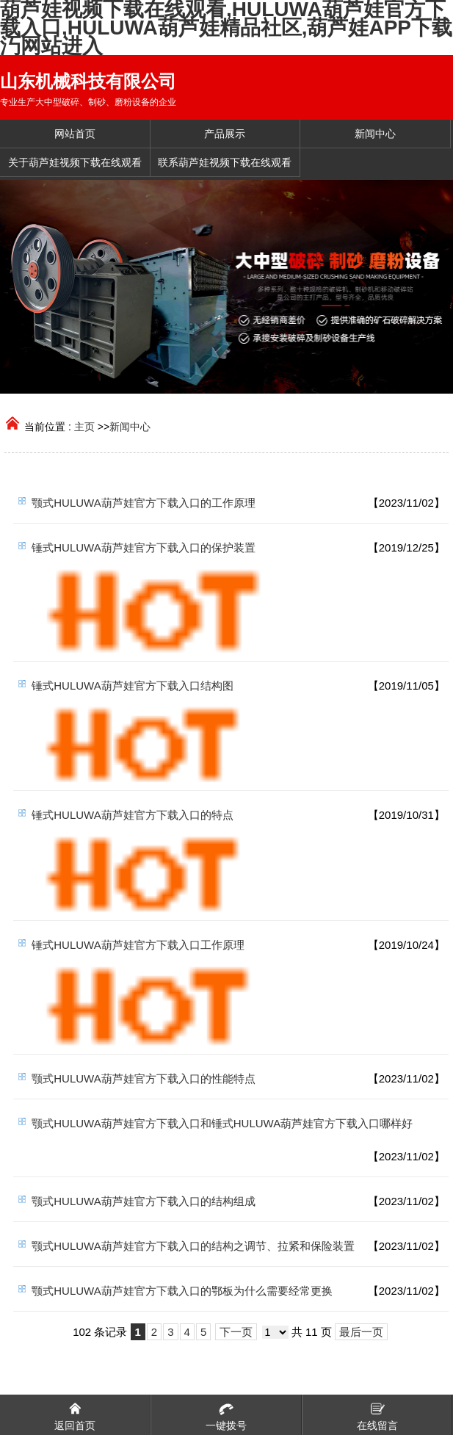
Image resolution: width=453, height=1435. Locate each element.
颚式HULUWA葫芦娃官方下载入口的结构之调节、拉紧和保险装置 (193, 1246)
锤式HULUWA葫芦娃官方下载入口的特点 (132, 815)
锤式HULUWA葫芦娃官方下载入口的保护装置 (143, 547)
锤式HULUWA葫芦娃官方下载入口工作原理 (138, 945)
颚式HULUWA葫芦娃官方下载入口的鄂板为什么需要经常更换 (182, 1290)
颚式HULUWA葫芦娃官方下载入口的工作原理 (143, 502)
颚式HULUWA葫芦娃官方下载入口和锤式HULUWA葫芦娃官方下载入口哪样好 (222, 1123)
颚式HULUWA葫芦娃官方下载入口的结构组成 (143, 1201)
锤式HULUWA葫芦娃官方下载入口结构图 (132, 685)
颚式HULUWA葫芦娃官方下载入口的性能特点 (143, 1078)
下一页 (236, 1332)
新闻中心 (130, 427)
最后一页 (361, 1332)
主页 (84, 427)
